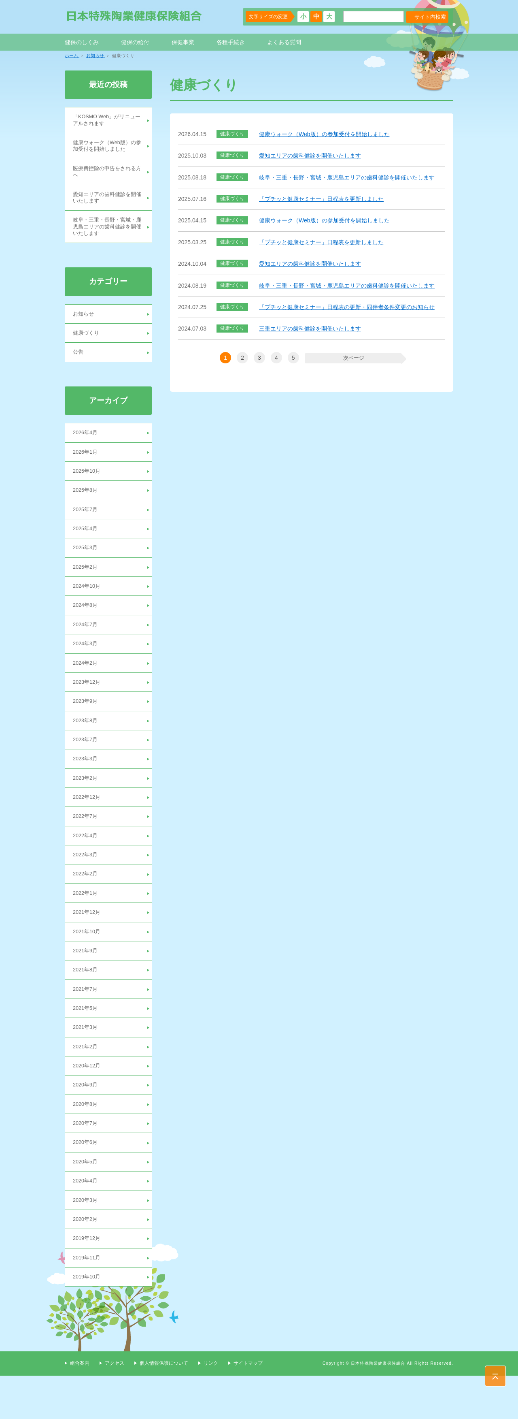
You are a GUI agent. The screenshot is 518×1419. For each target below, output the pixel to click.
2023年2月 (86, 802)
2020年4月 (86, 1220)
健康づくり (87, 342)
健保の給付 (135, 42)
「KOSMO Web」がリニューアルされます (107, 121)
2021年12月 (88, 941)
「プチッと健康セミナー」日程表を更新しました (321, 199)
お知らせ (84, 322)
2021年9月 (86, 981)
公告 (78, 362)
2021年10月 (88, 961)
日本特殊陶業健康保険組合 (134, 15)
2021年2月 (86, 1081)
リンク (211, 1407)
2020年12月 (88, 1101)
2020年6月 (86, 1181)
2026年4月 (86, 443)
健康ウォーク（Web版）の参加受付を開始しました (324, 134)
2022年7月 (86, 842)
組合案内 (79, 1407)
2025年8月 (86, 503)
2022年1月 (86, 921)
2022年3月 (86, 882)
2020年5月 (86, 1200)
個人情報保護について (164, 1407)
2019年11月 (88, 1300)
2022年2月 (86, 901)
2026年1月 (86, 463)
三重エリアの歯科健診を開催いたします (310, 328)
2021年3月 (86, 1061)
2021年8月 (86, 1001)
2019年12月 (88, 1280)
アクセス (114, 1407)
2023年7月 (86, 762)
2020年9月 (86, 1121)
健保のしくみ (82, 42)
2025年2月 (86, 583)
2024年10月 (88, 603)
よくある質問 (284, 42)
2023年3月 (86, 782)
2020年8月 (86, 1140)
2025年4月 (86, 543)
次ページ (352, 357)
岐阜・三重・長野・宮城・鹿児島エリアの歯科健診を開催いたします (347, 177)
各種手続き (231, 42)
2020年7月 (86, 1161)
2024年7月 (86, 643)
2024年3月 (86, 662)
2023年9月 (86, 722)
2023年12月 (88, 702)
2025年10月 (88, 483)
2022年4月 (86, 862)
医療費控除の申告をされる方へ (107, 175)
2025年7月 (86, 523)
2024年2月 (86, 682)
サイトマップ (248, 1407)
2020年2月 (86, 1260)
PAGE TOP (495, 1376)
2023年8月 (86, 742)
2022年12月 (88, 822)
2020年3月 (86, 1240)
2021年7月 (86, 1021)
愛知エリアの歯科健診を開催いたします (310, 155)
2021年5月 (86, 1041)
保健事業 (183, 42)
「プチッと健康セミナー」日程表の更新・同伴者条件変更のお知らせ (347, 307)
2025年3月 (86, 563)
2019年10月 (88, 1320)
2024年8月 (86, 622)
